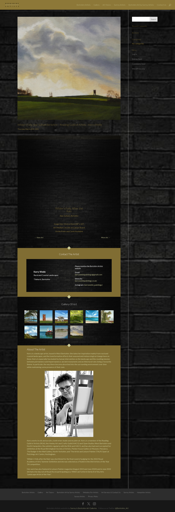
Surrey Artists (119, 5)
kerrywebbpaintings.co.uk (86, 281)
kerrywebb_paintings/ (93, 285)
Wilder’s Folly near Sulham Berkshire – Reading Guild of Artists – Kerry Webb (60, 124)
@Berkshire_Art (121, 508)
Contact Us (161, 5)
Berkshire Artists (84, 5)
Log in (134, 54)
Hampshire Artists (144, 492)
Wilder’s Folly (63, 208)
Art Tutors (107, 5)
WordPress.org (138, 69)
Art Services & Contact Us (111, 492)
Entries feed (137, 59)
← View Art (39, 237)
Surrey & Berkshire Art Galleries (83, 508)
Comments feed (138, 64)
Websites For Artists (90, 492)
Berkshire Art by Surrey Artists (141, 5)
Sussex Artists (79, 496)
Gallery (97, 5)
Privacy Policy (93, 496)
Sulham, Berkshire (71, 216)
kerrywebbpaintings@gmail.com (88, 274)
